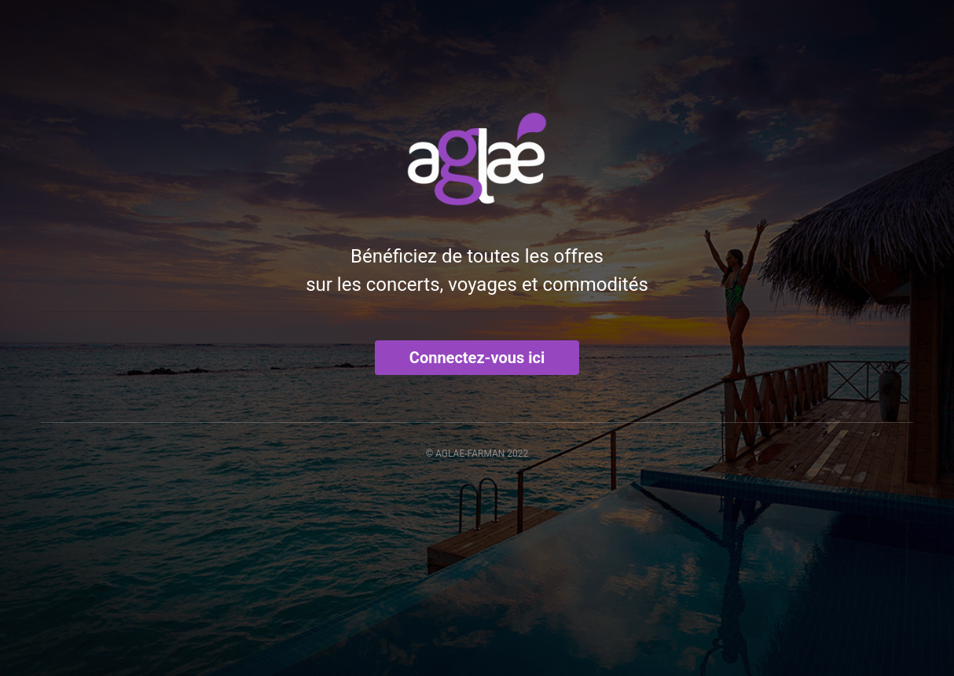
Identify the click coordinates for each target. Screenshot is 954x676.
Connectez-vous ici (477, 357)
